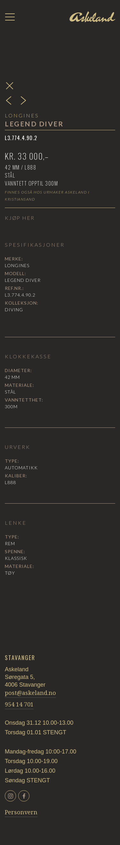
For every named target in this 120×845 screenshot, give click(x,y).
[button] (10, 17)
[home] (92, 17)
